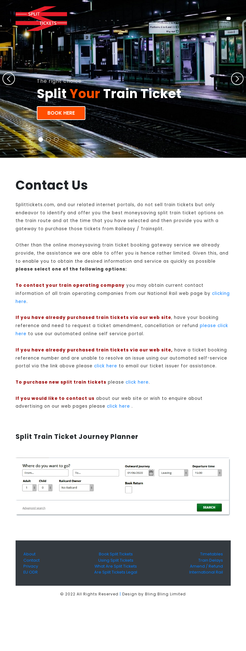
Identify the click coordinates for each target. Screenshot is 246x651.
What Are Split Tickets (115, 566)
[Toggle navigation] (228, 18)
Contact (31, 560)
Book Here (61, 113)
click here (105, 366)
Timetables (211, 554)
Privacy (30, 566)
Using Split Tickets (115, 560)
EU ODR (30, 572)
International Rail (206, 572)
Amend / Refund (206, 566)
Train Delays (210, 560)
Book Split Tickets (116, 554)
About (29, 554)
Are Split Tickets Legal (115, 572)
